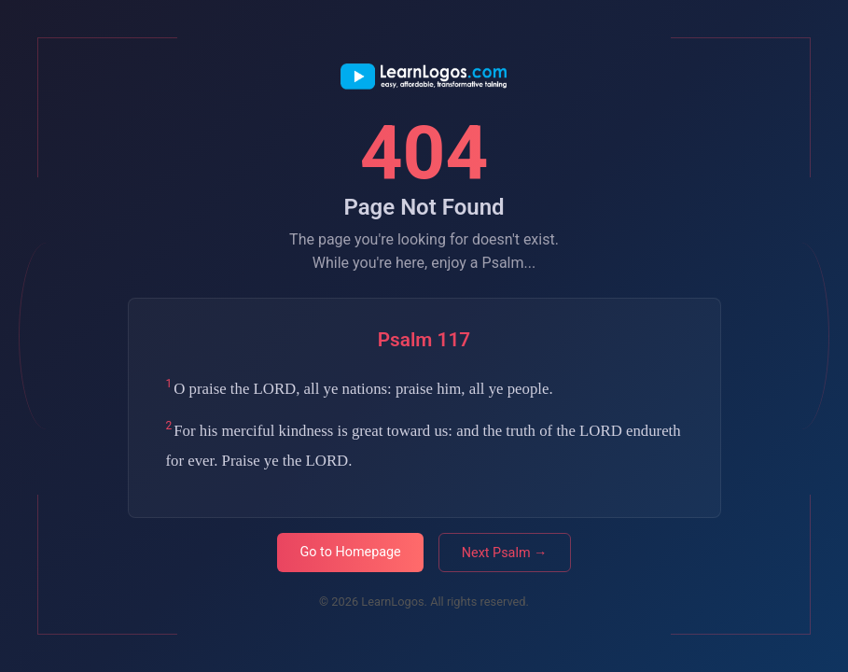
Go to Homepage (349, 552)
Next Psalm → (505, 553)
